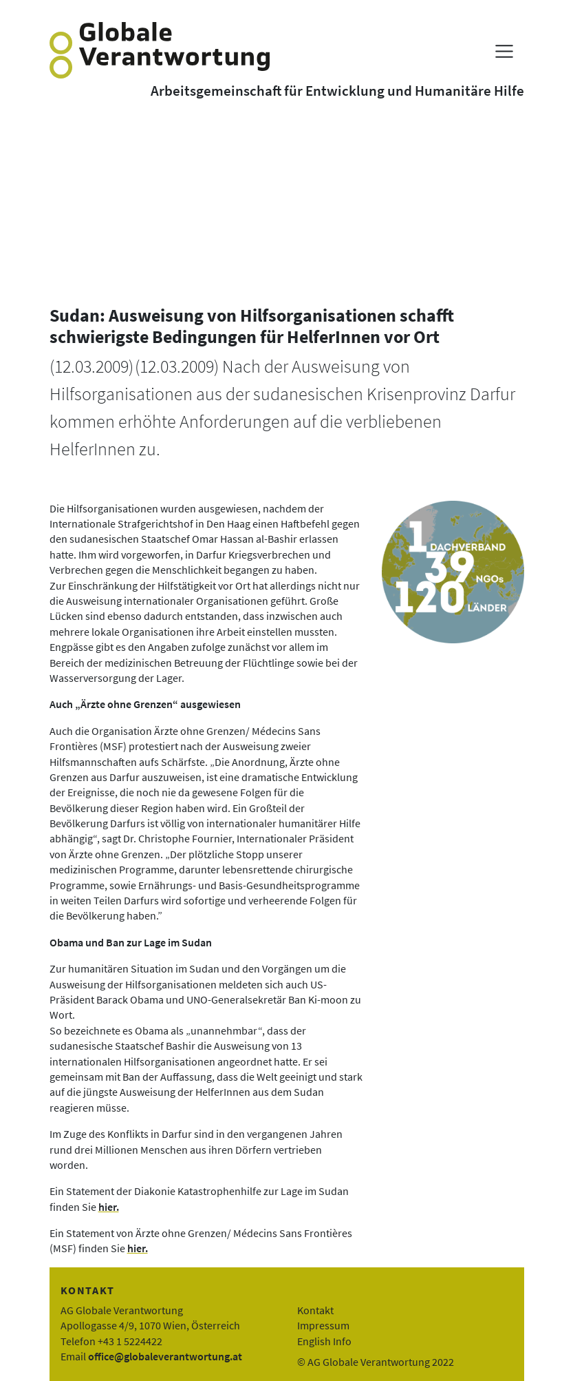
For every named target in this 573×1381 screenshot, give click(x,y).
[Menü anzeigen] (503, 51)
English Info (324, 1341)
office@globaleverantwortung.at (165, 1356)
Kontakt (315, 1310)
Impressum (323, 1325)
